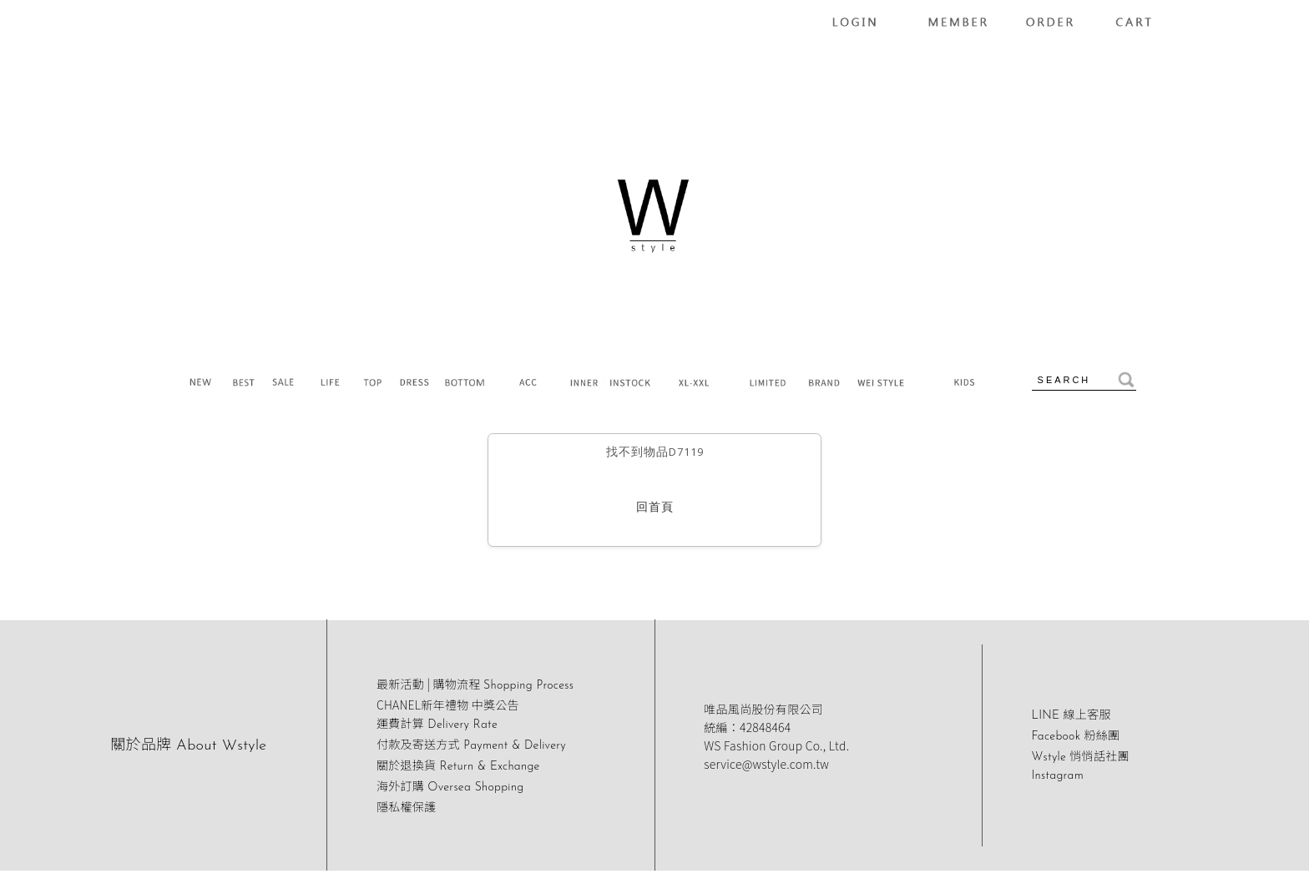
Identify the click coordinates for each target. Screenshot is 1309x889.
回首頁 (655, 508)
